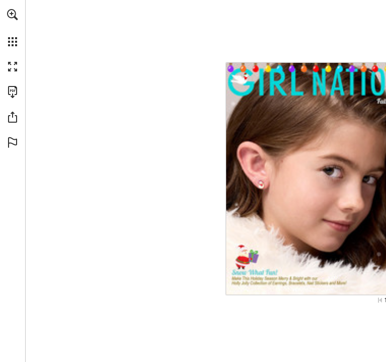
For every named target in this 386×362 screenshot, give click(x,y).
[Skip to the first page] (380, 300)
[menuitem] (12, 27)
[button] (12, 14)
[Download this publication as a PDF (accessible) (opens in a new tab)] (12, 92)
